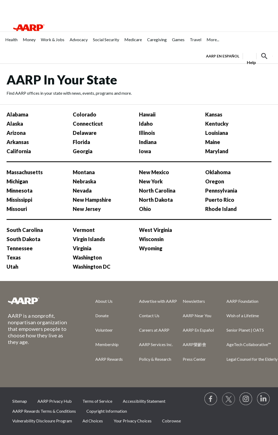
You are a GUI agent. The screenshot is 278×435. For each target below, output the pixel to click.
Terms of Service (97, 401)
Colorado (84, 114)
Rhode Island (221, 209)
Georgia (82, 151)
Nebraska (84, 181)
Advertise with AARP (158, 301)
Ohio (145, 209)
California (19, 151)
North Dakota (156, 200)
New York (151, 181)
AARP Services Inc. (156, 344)
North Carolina (157, 190)
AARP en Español (222, 56)
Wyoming (150, 248)
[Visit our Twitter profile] (228, 399)
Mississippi (19, 200)
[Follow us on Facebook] (211, 399)
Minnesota (19, 190)
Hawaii (147, 114)
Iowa (145, 151)
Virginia (82, 248)
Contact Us (149, 315)
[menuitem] (11, 42)
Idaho (146, 123)
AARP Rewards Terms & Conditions (44, 411)
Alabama (17, 114)
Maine (212, 142)
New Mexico (154, 172)
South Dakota (23, 239)
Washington (87, 257)
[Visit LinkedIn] (263, 399)
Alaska (15, 123)
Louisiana (216, 133)
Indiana (148, 142)
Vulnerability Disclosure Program (42, 420)
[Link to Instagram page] (246, 399)
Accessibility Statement (144, 401)
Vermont (84, 230)
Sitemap (19, 401)
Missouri (17, 209)
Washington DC (91, 266)
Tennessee (20, 248)
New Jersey (87, 209)
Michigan (17, 181)
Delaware (85, 133)
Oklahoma (218, 172)
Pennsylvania (221, 190)
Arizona (16, 133)
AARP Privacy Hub (54, 401)
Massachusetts (25, 172)
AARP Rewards (109, 359)
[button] (264, 56)
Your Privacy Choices (133, 420)
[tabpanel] (239, 55)
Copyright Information (106, 411)
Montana (84, 172)
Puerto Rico (219, 200)
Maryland (216, 151)
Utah (12, 266)
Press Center (194, 359)
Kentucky (217, 123)
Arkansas (18, 142)
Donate (102, 315)
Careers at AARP (154, 329)
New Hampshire (92, 200)
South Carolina (25, 230)
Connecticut (88, 123)
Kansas (213, 114)
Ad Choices (92, 420)
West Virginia (155, 230)
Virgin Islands (89, 239)
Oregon (214, 181)
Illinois (147, 133)
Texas (14, 257)
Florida (81, 142)
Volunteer (104, 329)
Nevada (82, 190)
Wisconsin (151, 239)
